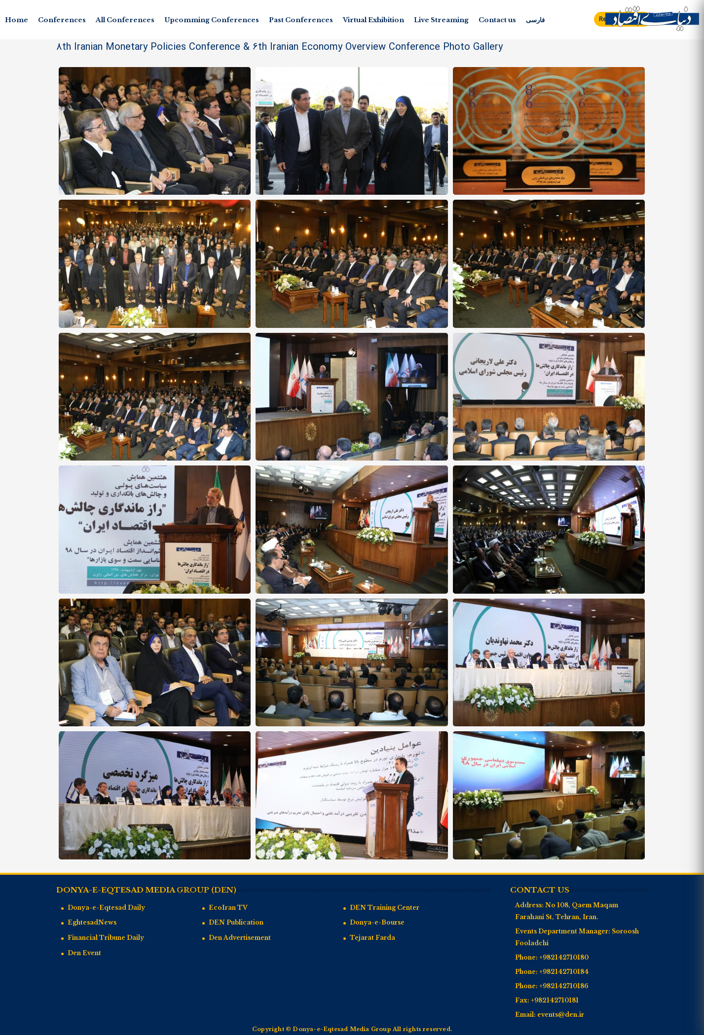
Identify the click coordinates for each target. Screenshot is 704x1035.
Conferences (62, 20)
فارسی (535, 20)
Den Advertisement (240, 937)
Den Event (84, 953)
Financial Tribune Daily (106, 937)
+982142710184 (564, 971)
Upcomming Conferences (211, 20)
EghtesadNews (92, 922)
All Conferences (125, 20)
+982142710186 (564, 986)
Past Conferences (301, 20)
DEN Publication (236, 922)
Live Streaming (441, 20)
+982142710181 (555, 1000)
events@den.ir (560, 1014)
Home (16, 20)
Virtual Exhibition (373, 20)
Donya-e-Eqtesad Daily (106, 907)
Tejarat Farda (372, 937)
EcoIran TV (228, 907)
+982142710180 (564, 957)
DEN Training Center (384, 907)
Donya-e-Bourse (377, 922)
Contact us (497, 20)
